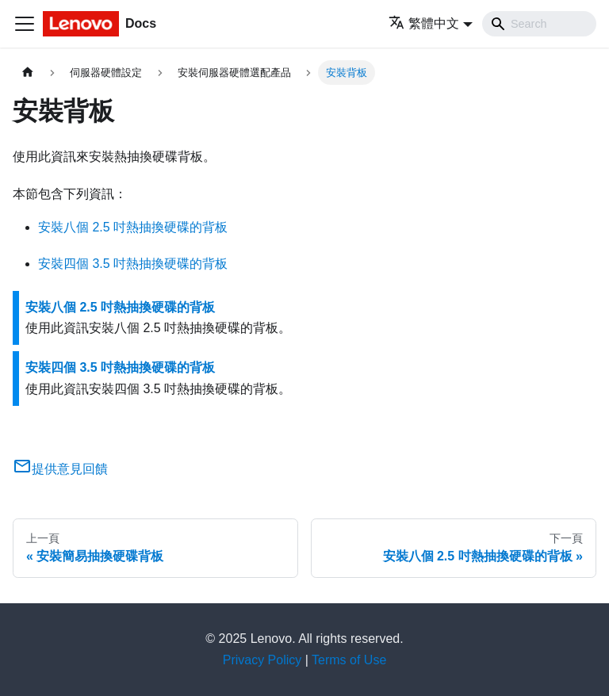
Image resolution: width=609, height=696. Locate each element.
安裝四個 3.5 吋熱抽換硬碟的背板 (133, 263)
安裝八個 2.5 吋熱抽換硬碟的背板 (133, 227)
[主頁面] (28, 72)
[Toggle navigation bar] (24, 24)
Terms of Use (349, 660)
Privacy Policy (262, 660)
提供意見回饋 (60, 469)
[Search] (539, 23)
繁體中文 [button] (424, 23)
